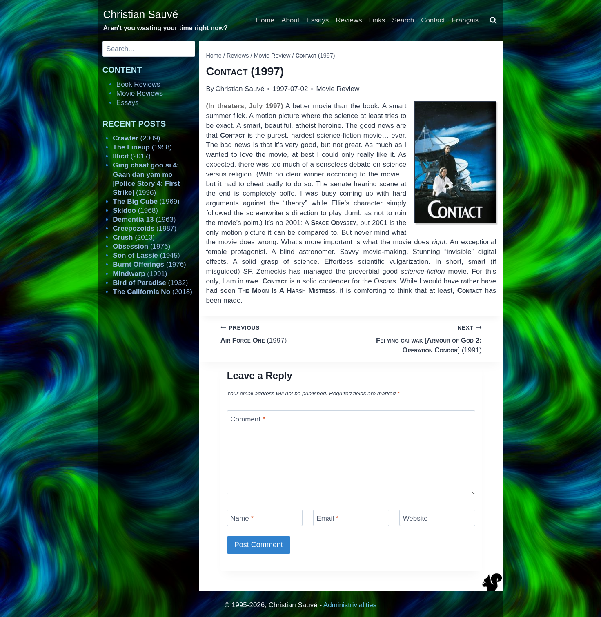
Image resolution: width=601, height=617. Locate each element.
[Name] (265, 518)
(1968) (135, 210)
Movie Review (337, 89)
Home (265, 20)
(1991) (140, 274)
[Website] (437, 518)
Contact (433, 20)
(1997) (282, 333)
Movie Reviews (139, 93)
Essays (318, 20)
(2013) (134, 237)
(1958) (142, 147)
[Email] (351, 518)
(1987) (144, 228)
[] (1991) (420, 338)
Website (415, 518)
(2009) (136, 138)
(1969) (146, 201)
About (290, 20)
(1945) (146, 255)
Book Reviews (138, 84)
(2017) (132, 156)
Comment (247, 419)
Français (465, 20)
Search (403, 20)
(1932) (150, 283)
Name (242, 518)
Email (327, 518)
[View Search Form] (493, 20)
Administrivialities (349, 605)
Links (377, 20)
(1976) (141, 246)
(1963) (144, 219)
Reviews (349, 20)
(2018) (152, 292)
